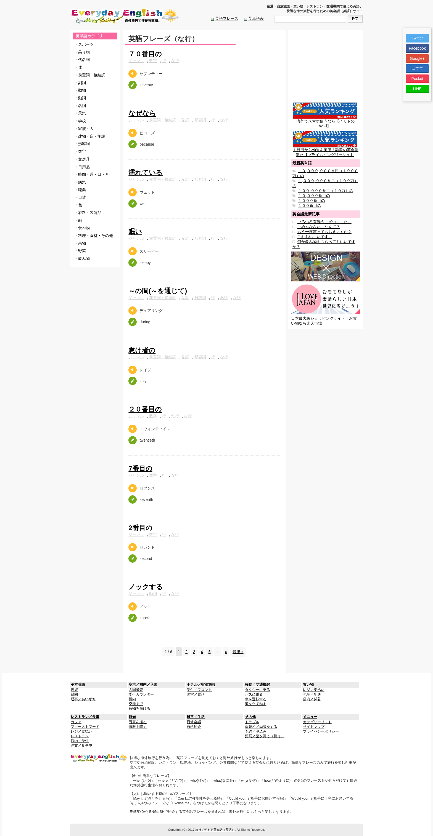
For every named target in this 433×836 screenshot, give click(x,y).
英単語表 (256, 18)
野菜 (81, 251)
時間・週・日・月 (92, 174)
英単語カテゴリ (89, 36)
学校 (81, 121)
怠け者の (141, 350)
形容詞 (83, 143)
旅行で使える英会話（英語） (215, 829)
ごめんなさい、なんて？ (318, 227)
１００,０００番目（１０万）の (325, 190)
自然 (81, 197)
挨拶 (74, 690)
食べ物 (83, 228)
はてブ (417, 68)
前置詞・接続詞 (90, 75)
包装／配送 (312, 694)
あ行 (224, 297)
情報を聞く (138, 727)
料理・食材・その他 (94, 235)
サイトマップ (313, 727)
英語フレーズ (226, 18)
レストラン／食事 (85, 717)
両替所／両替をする (261, 727)
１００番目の (309, 205)
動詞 (81, 98)
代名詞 (83, 59)
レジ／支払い (313, 690)
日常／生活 (196, 717)
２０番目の (145, 409)
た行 (175, 416)
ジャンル (136, 60)
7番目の (140, 468)
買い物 (308, 685)
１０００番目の (311, 200)
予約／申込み (255, 731)
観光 (132, 717)
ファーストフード (85, 727)
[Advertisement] (325, 67)
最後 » (238, 652)
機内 (132, 699)
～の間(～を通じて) (157, 291)
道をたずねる (255, 704)
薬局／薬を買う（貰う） (264, 736)
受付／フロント (199, 690)
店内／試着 (312, 699)
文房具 (83, 159)
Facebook (417, 48)
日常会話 (194, 722)
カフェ (76, 722)
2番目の (140, 527)
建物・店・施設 (90, 136)
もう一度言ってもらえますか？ (324, 231)
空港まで (136, 704)
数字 (81, 151)
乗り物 (83, 52)
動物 (81, 90)
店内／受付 (80, 741)
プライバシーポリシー (321, 731)
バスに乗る (254, 694)
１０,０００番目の (314, 195)
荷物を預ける (139, 709)
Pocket (417, 78)
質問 (74, 694)
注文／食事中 (81, 745)
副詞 (81, 83)
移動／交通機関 (257, 685)
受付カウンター (141, 694)
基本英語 (78, 685)
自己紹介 (194, 727)
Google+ (417, 58)
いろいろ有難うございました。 (324, 222)
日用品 (83, 167)
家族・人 (85, 128)
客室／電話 (196, 694)
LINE (417, 89)
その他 (250, 717)
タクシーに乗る (257, 690)
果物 (81, 243)
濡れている (145, 172)
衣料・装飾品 (88, 212)
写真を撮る (138, 722)
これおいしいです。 (314, 236)
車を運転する (255, 699)
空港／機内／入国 (143, 685)
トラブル (252, 722)
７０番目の (145, 54)
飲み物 (83, 258)
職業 (81, 190)
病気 (81, 182)
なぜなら (142, 113)
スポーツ (85, 44)
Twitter (417, 38)
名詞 (81, 105)
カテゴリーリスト (317, 722)
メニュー (310, 717)
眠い (135, 231)
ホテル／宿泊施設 (201, 685)
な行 (175, 60)
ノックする (145, 587)
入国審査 (136, 690)
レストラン (80, 736)
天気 (81, 113)
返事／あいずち (83, 699)
